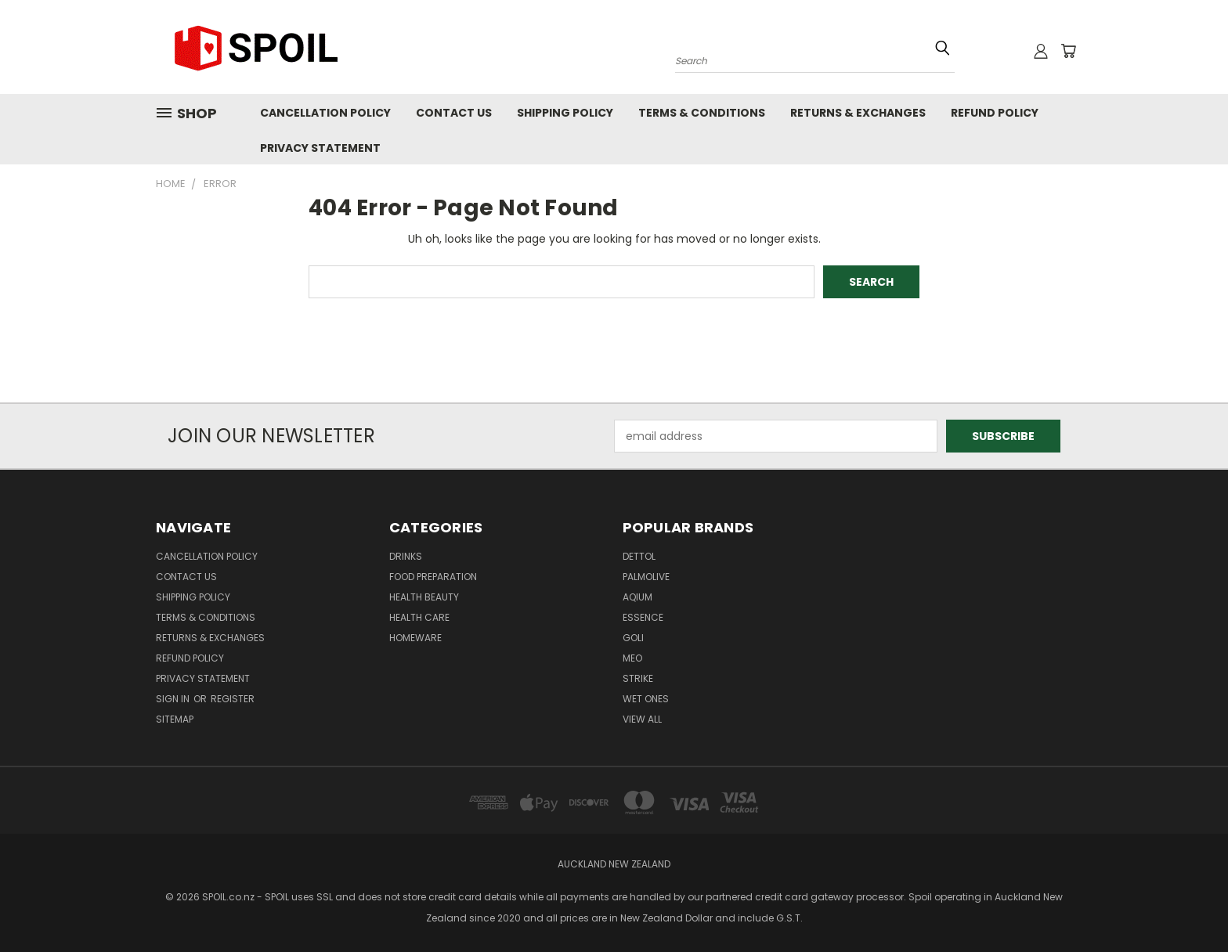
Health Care (419, 617)
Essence (643, 617)
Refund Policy (994, 113)
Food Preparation (433, 576)
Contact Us (454, 113)
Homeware (415, 637)
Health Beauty (424, 597)
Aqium (637, 597)
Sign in (174, 698)
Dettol (639, 556)
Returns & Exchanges (858, 113)
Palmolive (646, 576)
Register (233, 698)
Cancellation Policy (325, 113)
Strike (638, 678)
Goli (633, 637)
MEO (632, 658)
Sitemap (174, 719)
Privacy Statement (320, 148)
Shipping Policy (565, 113)
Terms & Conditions (701, 113)
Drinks (405, 556)
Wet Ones (646, 698)
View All (642, 719)
